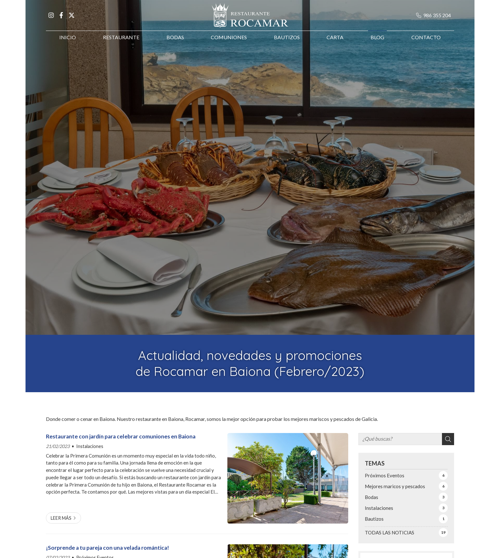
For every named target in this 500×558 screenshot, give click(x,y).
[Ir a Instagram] (51, 18)
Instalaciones (89, 446)
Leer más (61, 518)
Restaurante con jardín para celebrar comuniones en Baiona (120, 436)
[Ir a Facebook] (61, 18)
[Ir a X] (71, 18)
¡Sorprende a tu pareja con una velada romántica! (107, 547)
